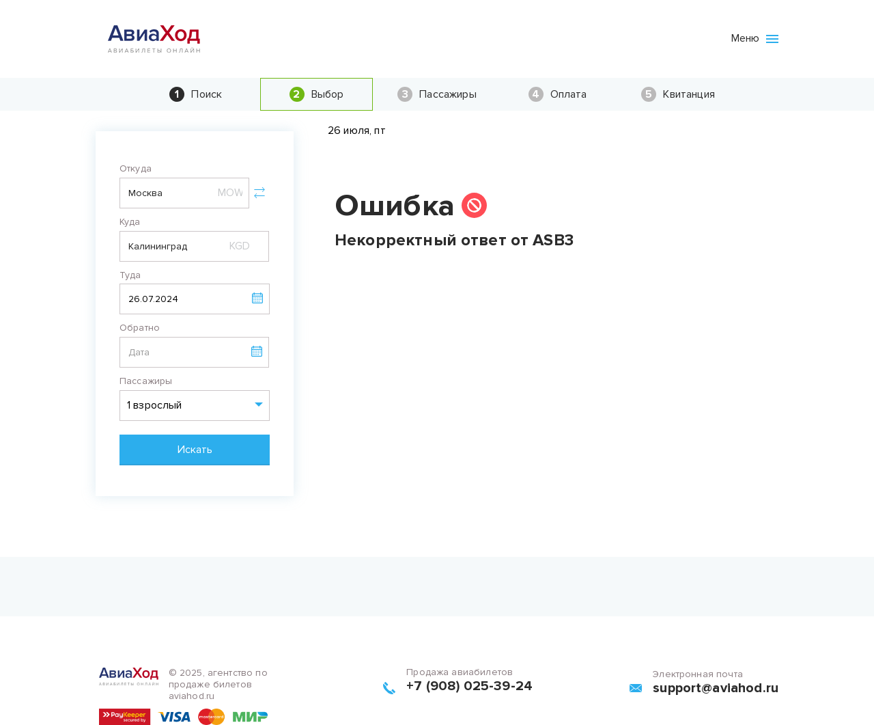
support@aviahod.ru (715, 688)
